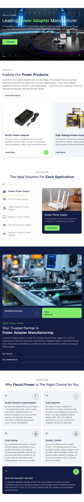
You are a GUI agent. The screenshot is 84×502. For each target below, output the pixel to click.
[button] (78, 55)
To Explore (10, 42)
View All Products (12, 95)
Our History (7, 354)
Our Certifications (9, 359)
